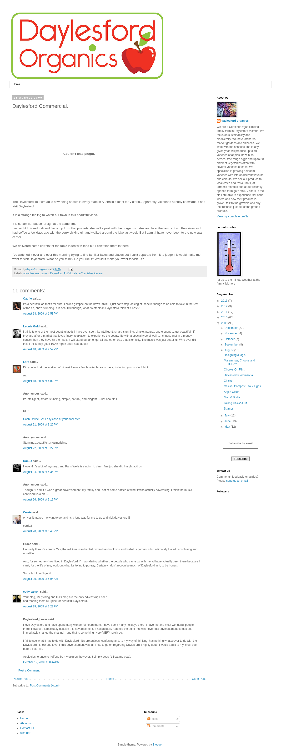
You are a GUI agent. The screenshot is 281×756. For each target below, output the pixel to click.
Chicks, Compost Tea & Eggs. (243, 386)
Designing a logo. (235, 355)
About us (25, 723)
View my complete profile (232, 216)
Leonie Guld (31, 326)
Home (16, 84)
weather (25, 733)
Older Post (199, 679)
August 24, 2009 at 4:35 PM (40, 472)
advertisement (31, 273)
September (232, 344)
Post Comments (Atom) (45, 685)
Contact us (27, 728)
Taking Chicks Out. (236, 403)
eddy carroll (31, 591)
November (232, 333)
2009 (224, 323)
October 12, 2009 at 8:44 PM (41, 662)
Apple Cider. (231, 392)
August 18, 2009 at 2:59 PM (40, 349)
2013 (224, 300)
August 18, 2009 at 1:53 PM (40, 313)
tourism (98, 273)
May (228, 426)
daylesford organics (235, 120)
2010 (224, 317)
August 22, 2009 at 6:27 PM (40, 448)
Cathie (27, 298)
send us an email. (237, 480)
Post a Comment (29, 670)
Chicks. (228, 380)
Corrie (27, 512)
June (228, 421)
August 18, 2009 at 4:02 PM (40, 381)
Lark (26, 362)
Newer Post (21, 679)
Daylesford (56, 273)
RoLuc (27, 461)
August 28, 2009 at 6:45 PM (40, 531)
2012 (224, 306)
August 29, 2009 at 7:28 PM (40, 606)
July (228, 415)
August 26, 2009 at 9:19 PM (40, 499)
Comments (155, 726)
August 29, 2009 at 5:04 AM (40, 579)
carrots (45, 273)
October (230, 339)
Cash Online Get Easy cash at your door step (51, 419)
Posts (152, 719)
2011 (224, 312)
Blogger (157, 744)
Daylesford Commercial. (239, 375)
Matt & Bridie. (232, 397)
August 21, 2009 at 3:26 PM (40, 424)
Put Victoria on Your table (78, 273)
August (229, 350)
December (232, 328)
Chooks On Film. (234, 369)
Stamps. (229, 408)
